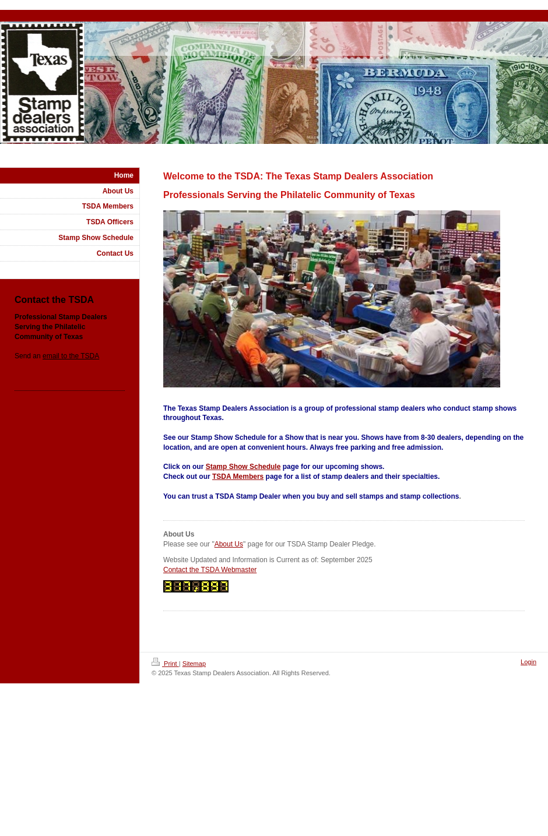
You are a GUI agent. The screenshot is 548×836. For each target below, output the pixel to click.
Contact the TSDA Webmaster (210, 570)
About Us (229, 544)
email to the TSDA (71, 356)
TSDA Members (238, 476)
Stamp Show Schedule (243, 467)
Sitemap (194, 663)
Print (165, 663)
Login (528, 661)
